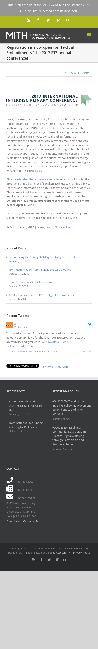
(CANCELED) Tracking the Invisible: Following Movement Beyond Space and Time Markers (71, 407)
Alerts (40, 227)
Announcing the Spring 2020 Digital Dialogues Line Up (42, 257)
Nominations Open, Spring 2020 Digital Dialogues (40, 270)
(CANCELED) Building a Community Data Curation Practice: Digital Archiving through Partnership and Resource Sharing (69, 436)
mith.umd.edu (67, 11)
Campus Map (31, 521)
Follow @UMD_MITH (56, 367)
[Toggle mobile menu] (89, 34)
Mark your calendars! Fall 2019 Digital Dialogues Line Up (44, 295)
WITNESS (18, 323)
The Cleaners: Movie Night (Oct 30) (31, 282)
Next (86, 73)
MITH (13, 227)
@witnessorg (20, 326)
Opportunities (63, 227)
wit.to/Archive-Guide (55, 342)
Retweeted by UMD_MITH (48, 351)
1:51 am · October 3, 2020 (19, 351)
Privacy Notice (81, 552)
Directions (12, 521)
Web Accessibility (60, 552)
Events (50, 227)
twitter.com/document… (22, 346)
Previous (73, 73)
